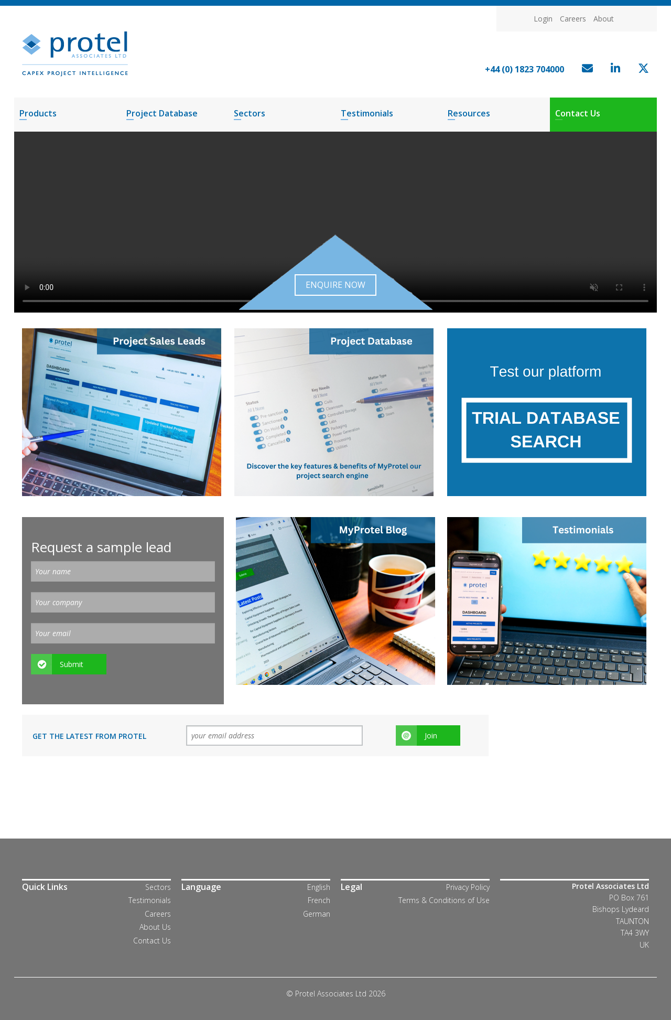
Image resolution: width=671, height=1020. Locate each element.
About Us (155, 927)
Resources (469, 113)
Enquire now (335, 285)
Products (38, 113)
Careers (573, 19)
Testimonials (367, 113)
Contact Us (577, 113)
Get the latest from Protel (89, 736)
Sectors (249, 113)
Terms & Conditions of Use (444, 900)
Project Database (162, 113)
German (316, 914)
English (318, 887)
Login (543, 19)
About (603, 19)
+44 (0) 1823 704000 (524, 69)
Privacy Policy (468, 887)
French (319, 900)
